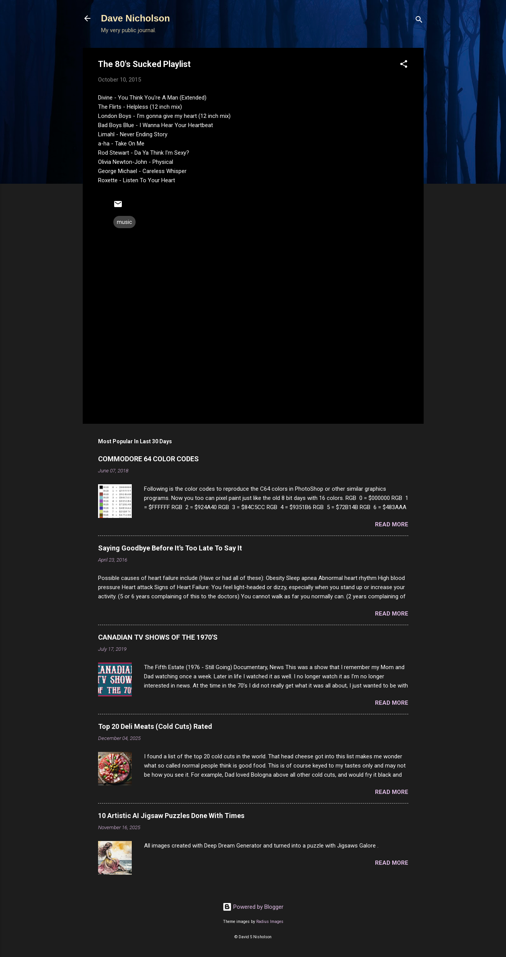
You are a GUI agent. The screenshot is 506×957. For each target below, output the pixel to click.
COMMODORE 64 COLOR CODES (148, 459)
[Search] (419, 21)
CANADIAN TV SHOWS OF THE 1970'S (158, 637)
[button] (403, 65)
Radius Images (269, 921)
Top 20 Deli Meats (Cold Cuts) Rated (155, 726)
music (124, 222)
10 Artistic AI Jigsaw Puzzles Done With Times (171, 816)
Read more (391, 524)
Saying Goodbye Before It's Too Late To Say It (170, 548)
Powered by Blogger (253, 906)
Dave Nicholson (135, 18)
